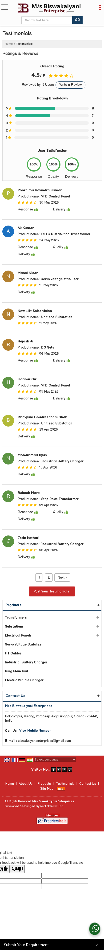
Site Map (46, 789)
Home (9, 44)
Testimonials (65, 784)
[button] (35, 731)
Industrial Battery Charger (26, 662)
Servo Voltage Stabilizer (24, 644)
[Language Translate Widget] (55, 759)
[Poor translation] (17, 869)
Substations (14, 627)
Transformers (16, 618)
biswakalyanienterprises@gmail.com (44, 741)
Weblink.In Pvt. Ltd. (52, 806)
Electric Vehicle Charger (24, 680)
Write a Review (70, 85)
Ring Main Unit (16, 671)
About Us (25, 784)
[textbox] (47, 20)
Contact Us (87, 784)
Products (13, 605)
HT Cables (13, 653)
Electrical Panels (18, 635)
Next (62, 577)
